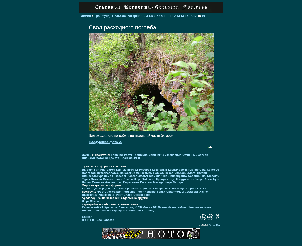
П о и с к (88, 220)
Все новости (105, 220)
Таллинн (98, 182)
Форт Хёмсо (90, 201)
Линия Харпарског (115, 210)
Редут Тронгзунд (135, 154)
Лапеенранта (178, 176)
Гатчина (99, 169)
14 (182, 16)
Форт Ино (128, 191)
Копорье (213, 169)
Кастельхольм (138, 176)
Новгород (89, 172)
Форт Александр (109, 191)
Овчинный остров (195, 154)
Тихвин (202, 172)
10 (165, 16)
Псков (169, 172)
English (87, 216)
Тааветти (213, 176)
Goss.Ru (214, 225)
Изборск (145, 169)
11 (170, 16)
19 (203, 16)
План (124, 158)
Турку (86, 179)
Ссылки (134, 158)
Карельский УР (92, 207)
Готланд (148, 210)
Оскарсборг (141, 194)
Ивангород (130, 169)
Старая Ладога (185, 172)
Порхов (158, 172)
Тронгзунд (102, 16)
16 (191, 16)
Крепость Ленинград (119, 207)
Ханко (203, 191)
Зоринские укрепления (165, 154)
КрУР (138, 207)
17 (195, 16)
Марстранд (106, 194)
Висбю (128, 179)
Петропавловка (108, 172)
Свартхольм (175, 191)
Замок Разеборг (115, 176)
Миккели (135, 210)
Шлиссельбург (92, 176)
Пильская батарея (125, 16)
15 (186, 16)
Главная (117, 154)
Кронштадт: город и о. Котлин (103, 188)
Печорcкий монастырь (136, 172)
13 (178, 16)
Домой (86, 16)
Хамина (96, 179)
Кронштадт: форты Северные (146, 188)
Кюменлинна (158, 176)
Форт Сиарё (123, 194)
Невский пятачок (199, 207)
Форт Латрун (174, 182)
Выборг (87, 169)
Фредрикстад (164, 179)
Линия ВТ (150, 207)
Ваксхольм (90, 194)
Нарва (86, 182)
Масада (158, 182)
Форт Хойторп (144, 179)
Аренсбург (211, 179)
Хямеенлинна (112, 179)
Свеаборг (191, 191)
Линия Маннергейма (172, 207)
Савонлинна (197, 176)
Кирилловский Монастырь (187, 169)
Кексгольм (159, 169)
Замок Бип (114, 169)
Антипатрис (113, 182)
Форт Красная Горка (151, 191)
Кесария (146, 182)
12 (174, 16)
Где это (114, 158)
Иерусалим (131, 182)
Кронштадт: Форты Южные (188, 188)
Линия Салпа (91, 210)
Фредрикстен (184, 179)
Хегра (199, 179)
